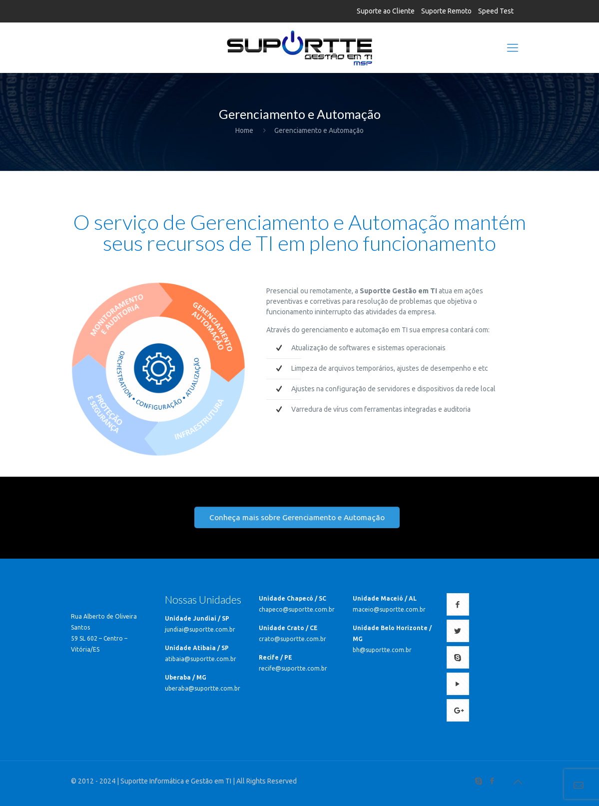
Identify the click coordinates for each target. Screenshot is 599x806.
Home (244, 130)
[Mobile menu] (512, 47)
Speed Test (496, 11)
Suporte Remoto (446, 11)
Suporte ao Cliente (386, 11)
